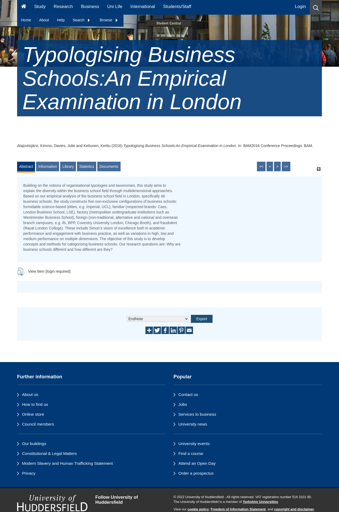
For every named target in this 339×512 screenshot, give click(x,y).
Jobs (182, 404)
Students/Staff (177, 6)
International (142, 6)
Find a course (190, 453)
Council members (38, 424)
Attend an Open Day (196, 463)
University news (192, 424)
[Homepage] (23, 7)
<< (261, 166)
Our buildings (34, 443)
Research (63, 6)
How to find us (35, 404)
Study (40, 6)
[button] (316, 7)
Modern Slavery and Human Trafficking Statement (67, 463)
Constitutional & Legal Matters (49, 453)
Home (26, 20)
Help (61, 20)
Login (300, 6)
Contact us (188, 394)
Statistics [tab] (86, 166)
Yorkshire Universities (260, 502)
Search (81, 20)
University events (194, 443)
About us (30, 394)
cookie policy (198, 509)
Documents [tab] (108, 166)
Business (90, 6)
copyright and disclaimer (294, 509)
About (44, 20)
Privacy (28, 473)
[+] (319, 169)
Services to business (197, 414)
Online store (33, 414)
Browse (109, 20)
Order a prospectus (196, 473)
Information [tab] (47, 166)
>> (286, 166)
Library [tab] (68, 166)
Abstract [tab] (26, 166)
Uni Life (114, 6)
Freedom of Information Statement (238, 509)
